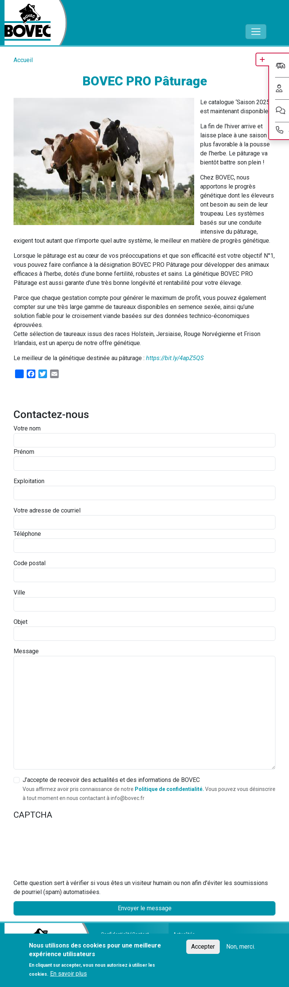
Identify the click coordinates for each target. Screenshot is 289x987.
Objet (20, 621)
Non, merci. (240, 946)
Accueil (23, 60)
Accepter (203, 946)
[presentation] (44, 851)
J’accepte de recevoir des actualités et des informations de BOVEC (111, 779)
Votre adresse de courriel (47, 510)
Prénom (24, 451)
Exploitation (29, 481)
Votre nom (27, 428)
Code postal (30, 563)
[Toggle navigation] (255, 31)
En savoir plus (68, 973)
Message (26, 651)
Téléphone (27, 533)
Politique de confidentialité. (169, 789)
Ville (19, 592)
